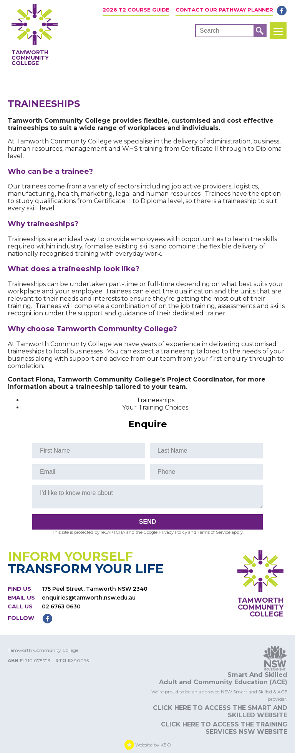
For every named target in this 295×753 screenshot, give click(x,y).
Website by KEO (147, 745)
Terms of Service (213, 532)
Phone (166, 471)
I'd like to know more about (76, 493)
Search (209, 30)
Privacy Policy (173, 532)
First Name (55, 450)
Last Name (172, 450)
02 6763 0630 (61, 606)
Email (47, 471)
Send (147, 521)
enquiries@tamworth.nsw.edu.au (89, 597)
